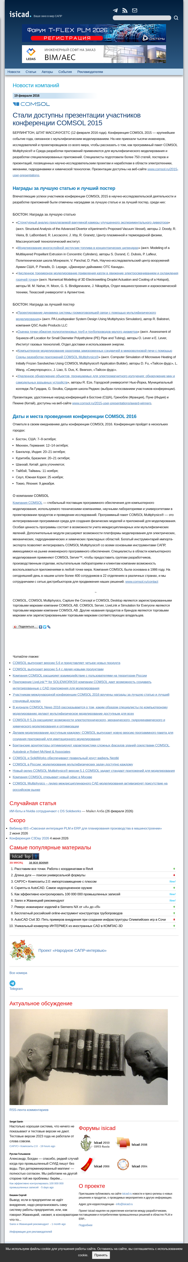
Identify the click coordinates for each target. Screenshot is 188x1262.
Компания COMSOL (27, 503)
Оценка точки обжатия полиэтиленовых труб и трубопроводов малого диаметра (78, 332)
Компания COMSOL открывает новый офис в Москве (52, 777)
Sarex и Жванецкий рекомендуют (39, 900)
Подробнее (85, 1225)
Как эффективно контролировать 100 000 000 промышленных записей (67, 894)
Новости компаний (36, 85)
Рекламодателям (90, 72)
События (65, 72)
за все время (38, 862)
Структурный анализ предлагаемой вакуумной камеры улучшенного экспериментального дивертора (93, 222)
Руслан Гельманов (19, 1154)
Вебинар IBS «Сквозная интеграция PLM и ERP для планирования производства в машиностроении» (85, 828)
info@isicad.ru (124, 1204)
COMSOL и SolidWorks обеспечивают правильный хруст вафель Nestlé (66, 758)
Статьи (31, 72)
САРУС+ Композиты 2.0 (23, 1146)
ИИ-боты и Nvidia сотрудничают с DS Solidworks (45, 811)
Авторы (47, 72)
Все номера (18, 973)
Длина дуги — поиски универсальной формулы (49, 875)
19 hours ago (47, 1146)
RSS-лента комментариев (28, 1110)
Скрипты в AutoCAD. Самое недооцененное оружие (53, 888)
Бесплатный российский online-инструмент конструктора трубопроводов (68, 913)
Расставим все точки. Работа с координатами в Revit (53, 869)
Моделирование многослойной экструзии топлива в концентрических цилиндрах (78, 248)
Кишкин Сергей (18, 1195)
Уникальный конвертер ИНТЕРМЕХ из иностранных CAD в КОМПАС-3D (68, 926)
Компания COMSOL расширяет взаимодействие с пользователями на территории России (80, 675)
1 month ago (58, 1224)
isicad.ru (127, 1193)
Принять (100, 1255)
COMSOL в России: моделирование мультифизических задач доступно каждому (73, 764)
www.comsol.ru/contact (141, 582)
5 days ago (47, 1187)
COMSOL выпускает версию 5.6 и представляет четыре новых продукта (66, 663)
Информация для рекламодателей (30, 1231)
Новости (14, 72)
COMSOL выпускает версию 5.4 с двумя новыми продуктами (58, 669)
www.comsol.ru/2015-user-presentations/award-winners (111, 403)
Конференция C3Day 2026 (29, 838)
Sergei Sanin (16, 1121)
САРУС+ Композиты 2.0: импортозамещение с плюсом (55, 881)
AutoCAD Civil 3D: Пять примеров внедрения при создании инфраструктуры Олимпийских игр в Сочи (90, 919)
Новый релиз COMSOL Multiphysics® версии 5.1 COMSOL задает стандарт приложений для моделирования (94, 771)
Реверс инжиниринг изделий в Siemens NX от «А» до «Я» (57, 907)
